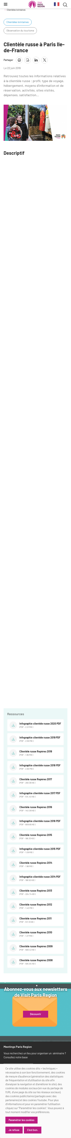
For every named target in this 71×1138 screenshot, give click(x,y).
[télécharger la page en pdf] (27, 60)
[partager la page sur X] (44, 60)
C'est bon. (32, 1129)
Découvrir (35, 1014)
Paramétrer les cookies (21, 1120)
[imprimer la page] (19, 60)
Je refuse (14, 1129)
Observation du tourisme (20, 30)
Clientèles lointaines (16, 9)
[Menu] (5, 4)
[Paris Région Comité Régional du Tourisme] (36, 4)
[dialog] (35, 1101)
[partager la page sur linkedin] (36, 60)
